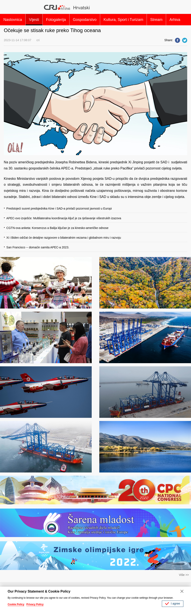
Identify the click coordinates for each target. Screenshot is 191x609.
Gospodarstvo (85, 20)
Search (182, 7)
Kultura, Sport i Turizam (123, 20)
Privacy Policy (35, 604)
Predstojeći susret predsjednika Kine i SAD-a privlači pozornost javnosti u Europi (59, 208)
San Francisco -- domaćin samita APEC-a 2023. (37, 247)
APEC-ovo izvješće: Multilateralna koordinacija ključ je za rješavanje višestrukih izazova (63, 218)
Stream (156, 20)
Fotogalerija (56, 20)
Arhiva (174, 20)
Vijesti (34, 20)
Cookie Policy (16, 604)
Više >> (184, 575)
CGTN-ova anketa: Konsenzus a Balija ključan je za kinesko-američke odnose (57, 228)
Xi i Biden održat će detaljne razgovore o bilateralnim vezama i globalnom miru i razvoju (63, 237)
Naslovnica (12, 20)
